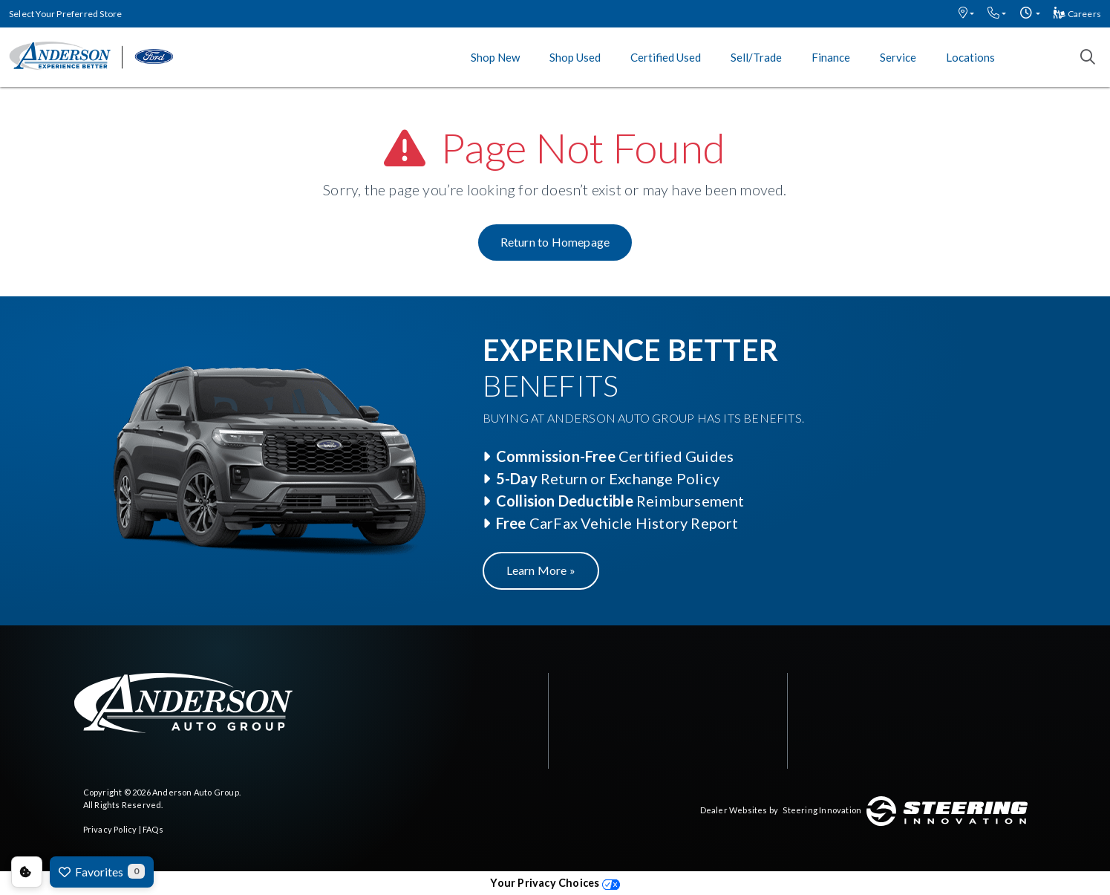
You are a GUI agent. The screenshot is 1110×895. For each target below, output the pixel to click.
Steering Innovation (822, 810)
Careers (1077, 13)
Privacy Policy (110, 829)
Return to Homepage (555, 242)
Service (898, 57)
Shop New (495, 57)
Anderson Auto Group (195, 792)
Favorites (102, 871)
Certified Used (665, 57)
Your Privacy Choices (554, 882)
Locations (970, 57)
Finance (831, 57)
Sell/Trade (756, 57)
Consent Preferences (26, 872)
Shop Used (575, 57)
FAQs (153, 829)
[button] (966, 13)
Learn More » (540, 570)
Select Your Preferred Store (65, 13)
